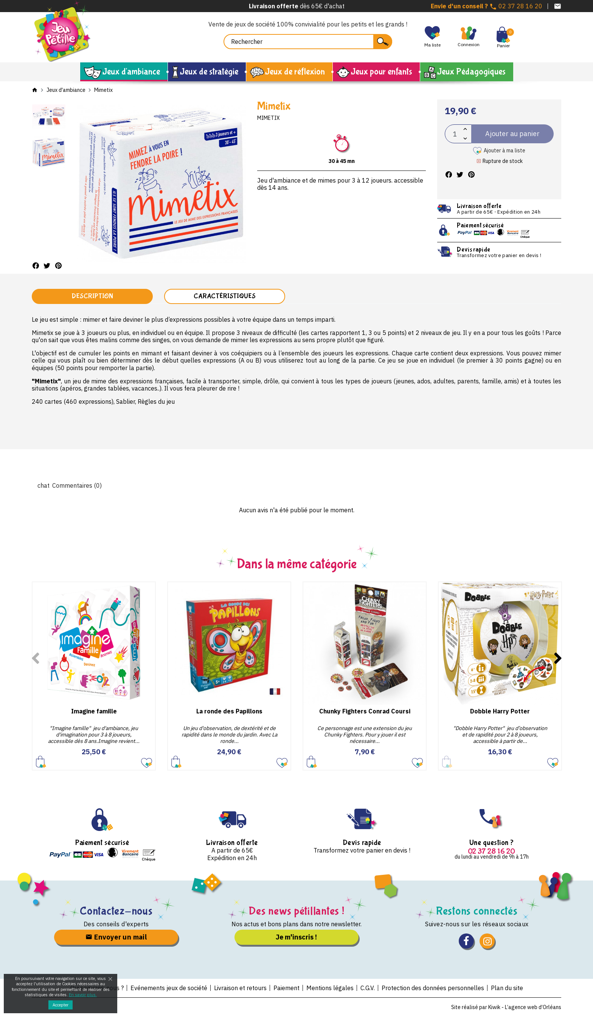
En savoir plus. (83, 994)
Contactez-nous (116, 911)
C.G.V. (367, 988)
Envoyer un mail (116, 937)
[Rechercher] (308, 41)
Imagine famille (94, 711)
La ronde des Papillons (229, 711)
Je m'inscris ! (296, 937)
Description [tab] (92, 296)
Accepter (60, 1005)
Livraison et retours (240, 988)
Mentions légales (330, 988)
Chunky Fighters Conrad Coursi (364, 711)
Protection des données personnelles (433, 988)
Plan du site (507, 988)
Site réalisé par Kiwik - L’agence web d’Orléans (506, 1007)
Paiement (286, 988)
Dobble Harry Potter (500, 711)
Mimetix (268, 118)
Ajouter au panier (41, 761)
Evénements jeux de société (168, 988)
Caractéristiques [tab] (225, 296)
